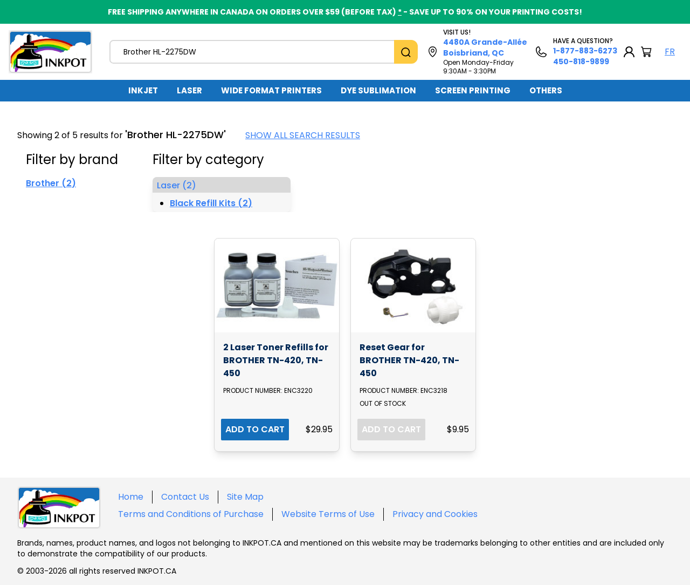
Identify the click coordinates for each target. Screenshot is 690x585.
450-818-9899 (581, 61)
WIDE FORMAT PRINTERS (271, 90)
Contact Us (185, 497)
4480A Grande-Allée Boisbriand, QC (485, 47)
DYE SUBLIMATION (378, 90)
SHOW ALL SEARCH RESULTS (302, 135)
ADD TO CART (255, 429)
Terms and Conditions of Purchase (191, 514)
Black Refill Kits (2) (211, 203)
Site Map (245, 497)
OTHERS (545, 90)
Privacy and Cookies (435, 514)
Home (130, 497)
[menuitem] (143, 90)
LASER (189, 90)
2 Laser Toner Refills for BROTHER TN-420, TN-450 (275, 360)
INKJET (143, 90)
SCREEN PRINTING (472, 90)
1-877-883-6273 (585, 50)
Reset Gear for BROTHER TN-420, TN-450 (409, 360)
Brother (51, 183)
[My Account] (629, 51)
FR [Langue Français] (670, 51)
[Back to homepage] (50, 51)
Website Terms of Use (328, 514)
